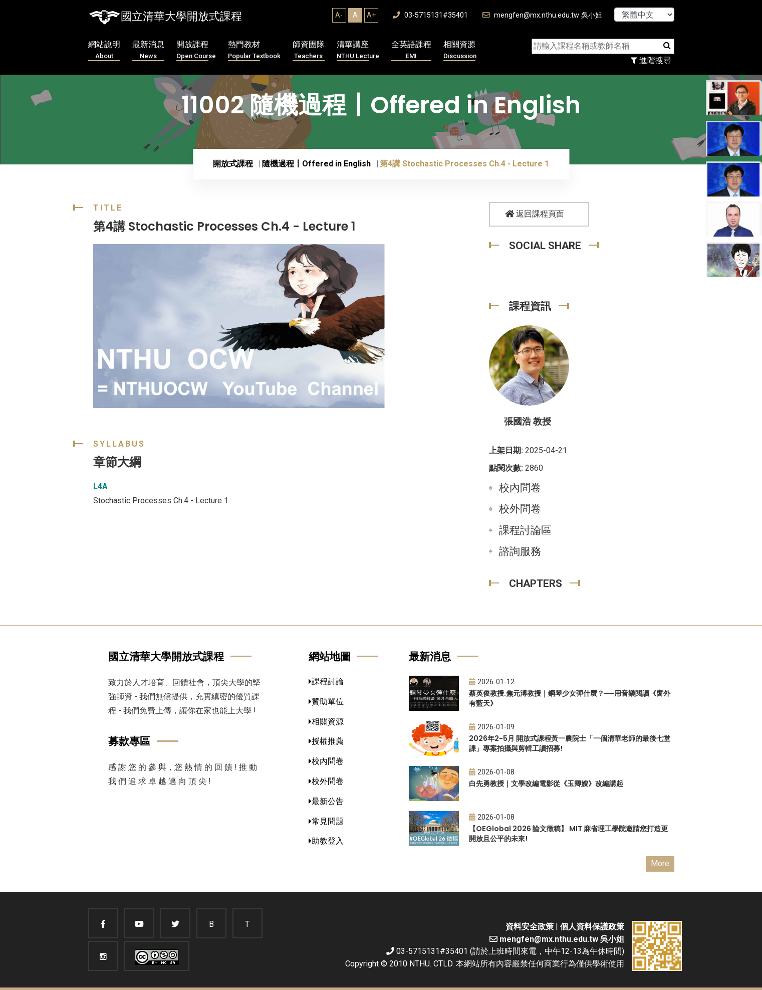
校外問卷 (520, 509)
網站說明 (104, 50)
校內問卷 (520, 488)
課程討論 (326, 681)
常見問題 (326, 821)
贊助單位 (326, 701)
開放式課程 (233, 163)
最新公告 (326, 801)
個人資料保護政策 (592, 926)
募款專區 (129, 741)
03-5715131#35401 (430, 15)
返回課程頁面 (534, 214)
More (660, 863)
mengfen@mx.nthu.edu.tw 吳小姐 (542, 15)
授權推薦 (326, 741)
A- (339, 15)
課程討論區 (525, 530)
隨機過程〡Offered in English (316, 163)
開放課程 (196, 50)
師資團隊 (309, 50)
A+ (371, 15)
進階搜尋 (651, 60)
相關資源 (459, 50)
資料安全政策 (529, 926)
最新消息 (148, 50)
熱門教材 (254, 50)
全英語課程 (411, 50)
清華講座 (358, 50)
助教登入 (326, 841)
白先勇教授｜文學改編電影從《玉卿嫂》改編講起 (546, 783)
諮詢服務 (520, 551)
